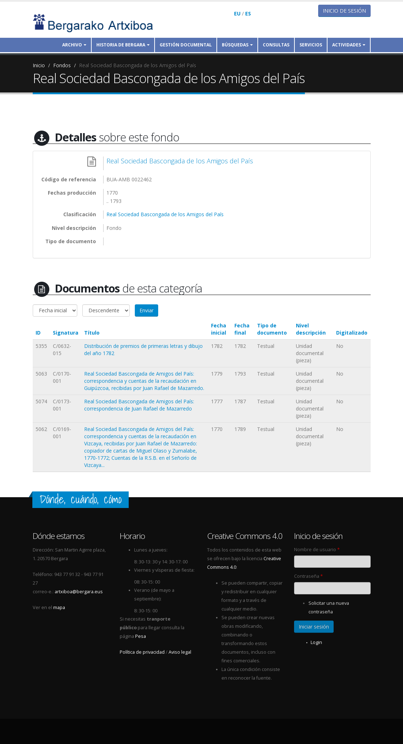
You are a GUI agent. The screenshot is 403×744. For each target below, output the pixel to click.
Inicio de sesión (344, 10)
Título (92, 332)
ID (38, 332)
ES (248, 13)
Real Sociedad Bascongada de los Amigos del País (137, 65)
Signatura (65, 332)
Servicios (310, 45)
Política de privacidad (142, 652)
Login (316, 642)
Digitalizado (351, 332)
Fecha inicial (218, 329)
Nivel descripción (311, 329)
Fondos (62, 65)
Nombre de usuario (317, 549)
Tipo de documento (272, 329)
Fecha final (241, 329)
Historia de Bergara (123, 45)
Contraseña (308, 576)
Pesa (140, 636)
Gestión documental (186, 45)
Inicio (39, 65)
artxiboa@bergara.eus (79, 592)
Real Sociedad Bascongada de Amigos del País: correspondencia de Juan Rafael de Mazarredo (139, 405)
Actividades (348, 45)
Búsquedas (237, 45)
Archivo (74, 45)
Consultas (276, 45)
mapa (59, 607)
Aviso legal (180, 652)
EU (237, 13)
